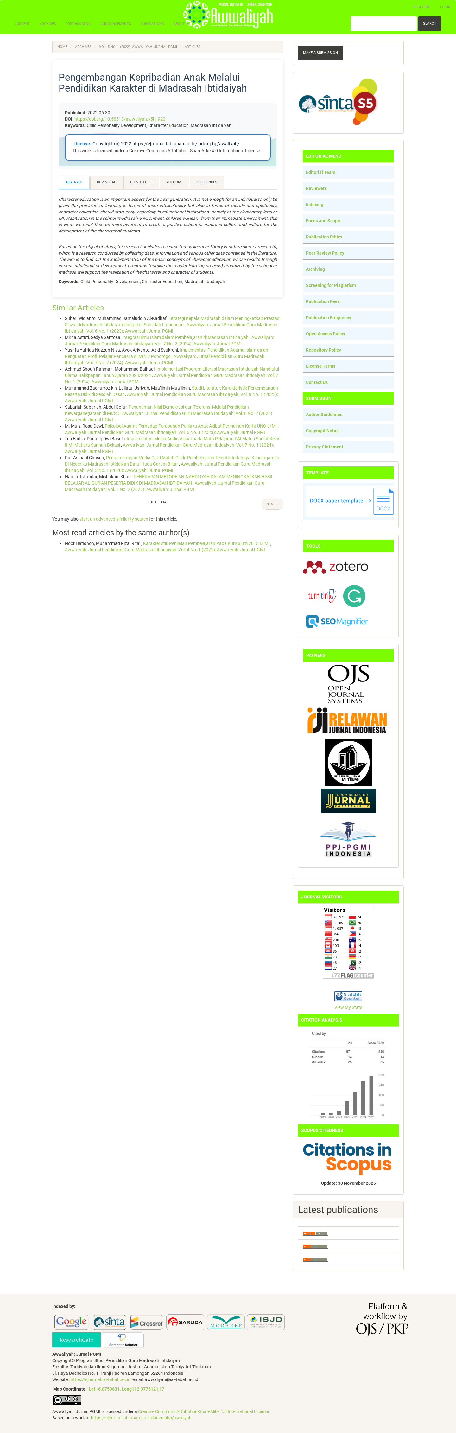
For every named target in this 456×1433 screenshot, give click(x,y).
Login (445, 7)
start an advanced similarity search (113, 519)
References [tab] (206, 182)
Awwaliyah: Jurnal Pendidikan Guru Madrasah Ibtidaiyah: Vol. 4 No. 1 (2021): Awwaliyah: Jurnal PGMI (165, 549)
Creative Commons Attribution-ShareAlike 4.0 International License (203, 1411)
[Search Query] (384, 23)
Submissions (152, 24)
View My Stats (348, 1007)
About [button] (181, 24)
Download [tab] (106, 182)
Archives (48, 24)
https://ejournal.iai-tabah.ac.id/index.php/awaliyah (141, 1417)
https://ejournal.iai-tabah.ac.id (100, 1379)
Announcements (115, 24)
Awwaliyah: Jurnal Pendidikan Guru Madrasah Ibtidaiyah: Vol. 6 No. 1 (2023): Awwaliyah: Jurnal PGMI (165, 432)
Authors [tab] (174, 182)
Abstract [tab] (74, 182)
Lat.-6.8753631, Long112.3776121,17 (126, 1389)
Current (22, 24)
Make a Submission (320, 53)
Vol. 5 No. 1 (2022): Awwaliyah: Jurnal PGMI (138, 47)
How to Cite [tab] (141, 182)
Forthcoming (78, 24)
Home (62, 47)
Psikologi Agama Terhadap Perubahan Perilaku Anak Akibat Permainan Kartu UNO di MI (191, 425)
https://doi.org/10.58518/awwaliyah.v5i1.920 (119, 119)
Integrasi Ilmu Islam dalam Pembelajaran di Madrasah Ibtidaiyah (186, 337)
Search (429, 24)
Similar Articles (78, 307)
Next (272, 504)
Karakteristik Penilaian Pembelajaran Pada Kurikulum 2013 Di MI (206, 543)
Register (421, 7)
